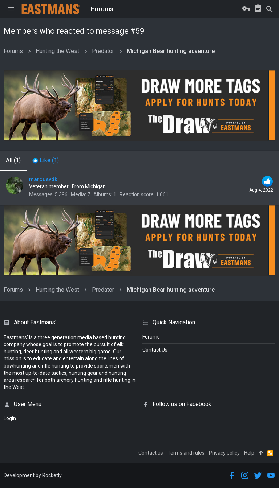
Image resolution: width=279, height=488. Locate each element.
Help (249, 453)
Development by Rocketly (33, 475)
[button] (11, 9)
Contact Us (154, 350)
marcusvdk (43, 179)
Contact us (150, 453)
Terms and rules (186, 453)
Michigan (95, 186)
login (10, 418)
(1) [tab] (13, 160)
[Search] (269, 9)
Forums (151, 337)
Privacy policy (224, 453)
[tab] (46, 160)
